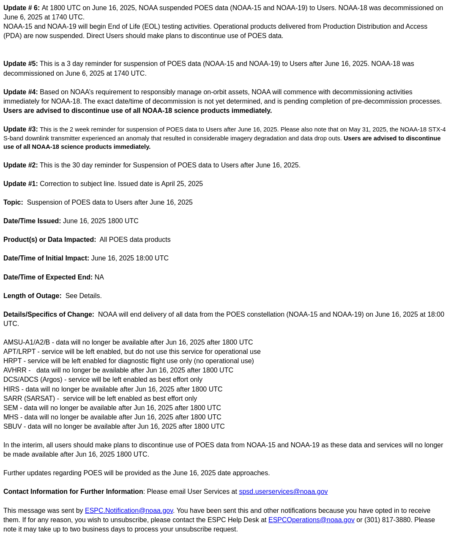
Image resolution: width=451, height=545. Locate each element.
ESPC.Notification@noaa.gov (129, 510)
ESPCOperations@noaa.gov (311, 519)
